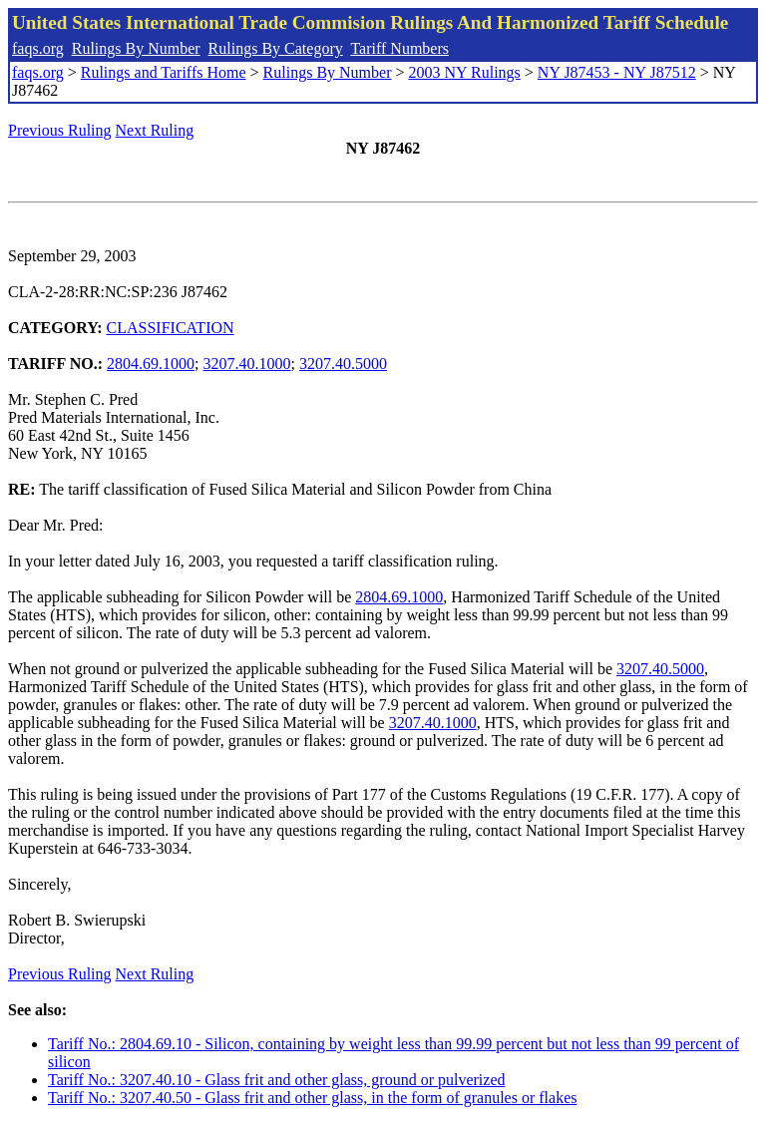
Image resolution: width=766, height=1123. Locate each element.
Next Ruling (155, 130)
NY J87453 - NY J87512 (617, 72)
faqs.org (38, 48)
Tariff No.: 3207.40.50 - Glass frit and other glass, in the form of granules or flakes (312, 1097)
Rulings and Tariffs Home (163, 72)
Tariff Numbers (399, 48)
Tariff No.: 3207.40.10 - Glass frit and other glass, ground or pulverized (276, 1079)
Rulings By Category (275, 48)
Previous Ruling (60, 130)
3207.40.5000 (343, 363)
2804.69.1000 (150, 363)
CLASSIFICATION (170, 327)
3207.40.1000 (247, 363)
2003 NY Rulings (465, 72)
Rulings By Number (136, 48)
